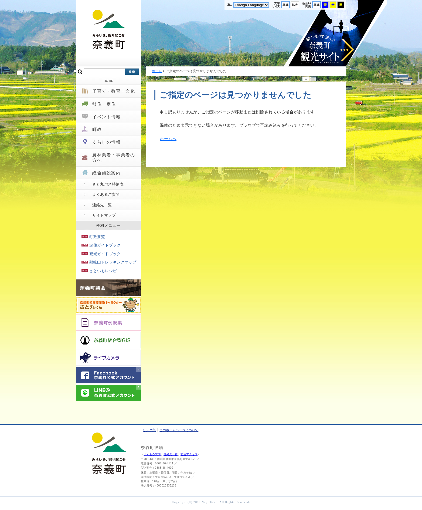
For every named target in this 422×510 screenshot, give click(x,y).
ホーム (157, 71)
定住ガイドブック (101, 245)
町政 (97, 129)
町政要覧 (93, 237)
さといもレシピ (99, 271)
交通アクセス (189, 454)
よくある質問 (152, 454)
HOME (108, 80)
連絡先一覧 (102, 205)
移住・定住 (104, 104)
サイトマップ (104, 215)
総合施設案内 (106, 173)
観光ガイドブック (101, 254)
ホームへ (168, 138)
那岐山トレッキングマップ (108, 262)
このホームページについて (178, 430)
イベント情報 (106, 116)
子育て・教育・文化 (113, 91)
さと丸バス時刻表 (108, 184)
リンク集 (149, 430)
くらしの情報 (106, 142)
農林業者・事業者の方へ (113, 157)
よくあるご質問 (106, 194)
